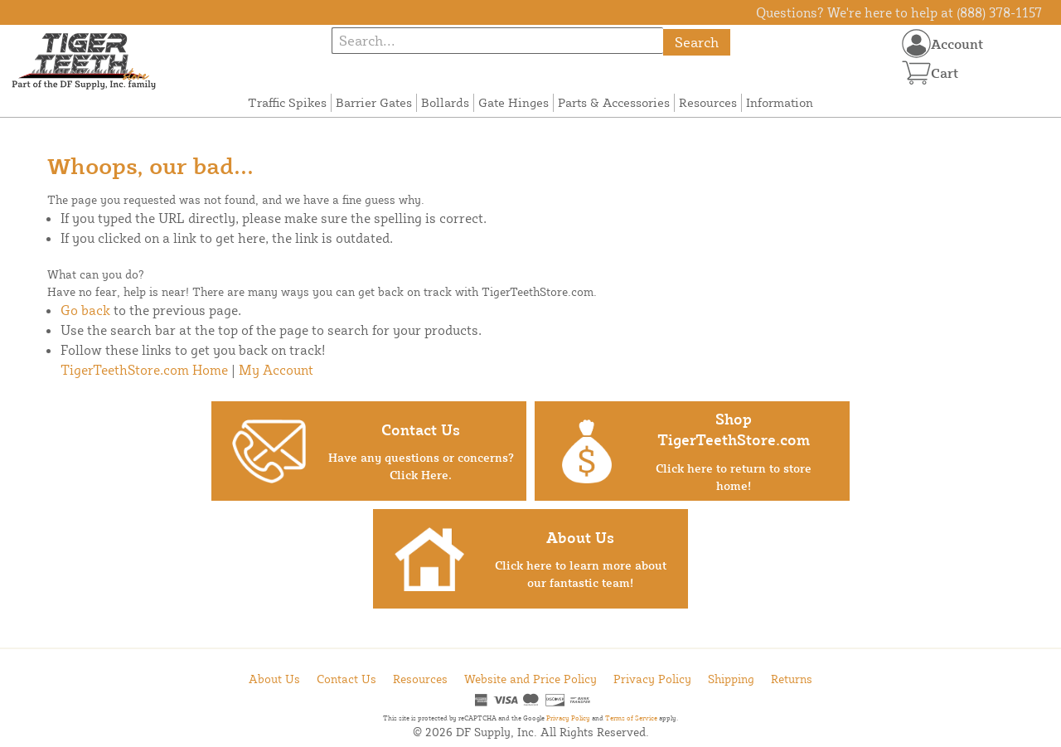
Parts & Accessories (614, 102)
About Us (274, 679)
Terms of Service (631, 718)
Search (697, 42)
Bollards (445, 102)
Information (779, 102)
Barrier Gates (374, 102)
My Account (276, 369)
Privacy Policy (652, 679)
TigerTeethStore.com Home (144, 369)
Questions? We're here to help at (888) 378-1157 (899, 12)
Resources (708, 102)
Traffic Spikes (287, 102)
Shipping (731, 679)
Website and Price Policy (530, 679)
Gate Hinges (513, 102)
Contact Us (346, 679)
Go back (85, 310)
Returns (791, 679)
